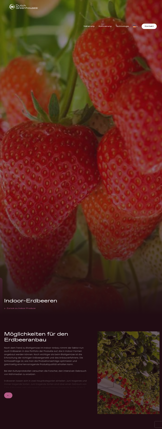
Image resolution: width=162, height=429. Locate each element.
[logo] (23, 6)
